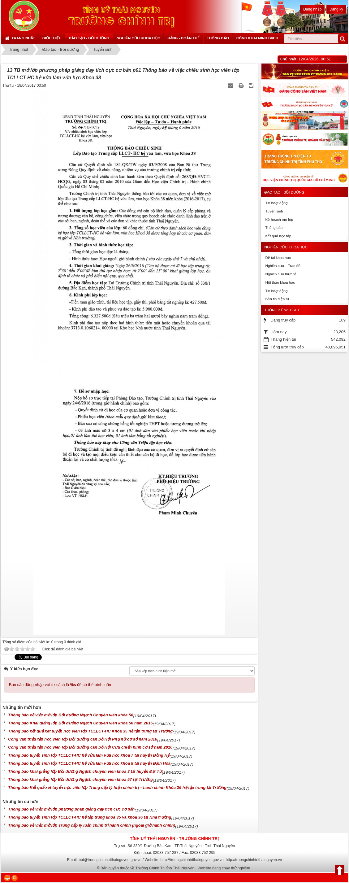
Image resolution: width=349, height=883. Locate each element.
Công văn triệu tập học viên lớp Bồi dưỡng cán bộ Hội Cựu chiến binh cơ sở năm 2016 (90, 747)
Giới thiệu (52, 38)
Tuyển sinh (274, 211)
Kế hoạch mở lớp (279, 219)
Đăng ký (336, 9)
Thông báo (218, 38)
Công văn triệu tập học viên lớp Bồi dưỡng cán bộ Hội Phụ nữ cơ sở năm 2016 (82, 739)
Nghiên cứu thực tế (280, 274)
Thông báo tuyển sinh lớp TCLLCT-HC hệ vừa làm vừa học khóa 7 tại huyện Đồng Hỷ (89, 755)
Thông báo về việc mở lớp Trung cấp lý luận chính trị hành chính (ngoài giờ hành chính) (91, 825)
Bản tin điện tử (277, 299)
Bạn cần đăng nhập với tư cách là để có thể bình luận (60, 684)
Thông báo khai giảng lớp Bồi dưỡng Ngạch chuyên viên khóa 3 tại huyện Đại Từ (85, 771)
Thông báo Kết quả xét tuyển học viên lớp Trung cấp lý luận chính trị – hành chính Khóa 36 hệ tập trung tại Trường (117, 787)
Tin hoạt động (276, 203)
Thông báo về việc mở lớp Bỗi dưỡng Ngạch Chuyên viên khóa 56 (70, 715)
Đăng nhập (312, 9)
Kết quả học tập (278, 236)
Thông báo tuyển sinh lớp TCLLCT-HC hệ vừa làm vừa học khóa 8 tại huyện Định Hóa (89, 763)
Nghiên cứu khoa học (138, 38)
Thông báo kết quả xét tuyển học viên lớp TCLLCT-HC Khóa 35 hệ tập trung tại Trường (90, 731)
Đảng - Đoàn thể (183, 38)
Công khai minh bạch (257, 38)
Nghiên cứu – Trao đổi (283, 266)
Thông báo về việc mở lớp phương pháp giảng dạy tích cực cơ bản (71, 809)
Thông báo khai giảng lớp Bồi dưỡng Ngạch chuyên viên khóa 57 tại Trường (80, 779)
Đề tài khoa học (278, 258)
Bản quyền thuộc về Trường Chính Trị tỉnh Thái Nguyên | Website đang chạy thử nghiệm (175, 868)
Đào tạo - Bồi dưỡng (89, 38)
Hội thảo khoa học (280, 282)
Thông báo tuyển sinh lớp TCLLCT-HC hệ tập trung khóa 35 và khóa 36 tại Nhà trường (89, 817)
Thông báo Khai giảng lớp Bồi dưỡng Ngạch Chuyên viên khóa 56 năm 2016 (80, 723)
